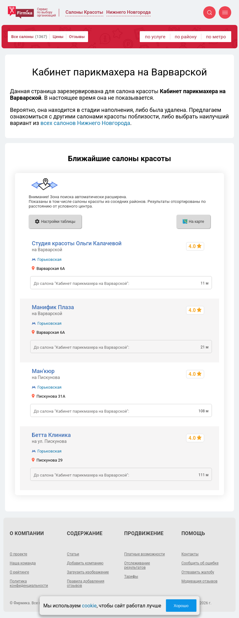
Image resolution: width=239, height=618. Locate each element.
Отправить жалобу (197, 572)
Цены (58, 36)
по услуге (155, 37)
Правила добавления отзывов (85, 583)
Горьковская (49, 259)
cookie (89, 606)
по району (185, 37)
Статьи (73, 554)
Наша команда (23, 563)
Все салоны (29, 36)
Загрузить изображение (88, 572)
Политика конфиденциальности (29, 583)
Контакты (190, 554)
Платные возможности (144, 554)
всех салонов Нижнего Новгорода (85, 123)
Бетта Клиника (51, 435)
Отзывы (77, 36)
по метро (216, 37)
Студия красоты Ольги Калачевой (76, 243)
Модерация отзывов (199, 581)
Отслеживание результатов (137, 565)
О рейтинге (19, 572)
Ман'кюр (43, 371)
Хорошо (181, 605)
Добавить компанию (85, 563)
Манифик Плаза (53, 307)
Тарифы (131, 576)
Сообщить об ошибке (199, 563)
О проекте (18, 554)
